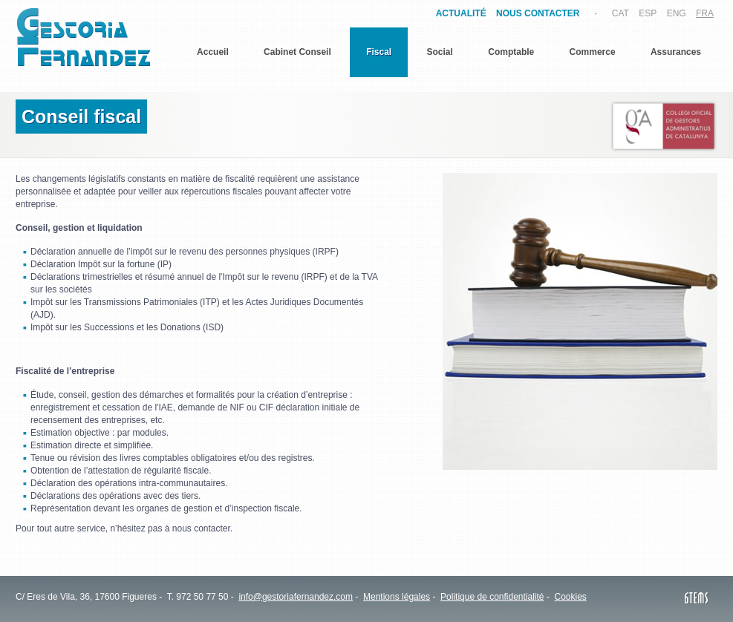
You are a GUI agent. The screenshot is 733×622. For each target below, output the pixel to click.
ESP (648, 13)
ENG (676, 13)
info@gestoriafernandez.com (295, 597)
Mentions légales (396, 597)
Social (440, 52)
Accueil (213, 52)
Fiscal (378, 52)
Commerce (593, 52)
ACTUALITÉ (461, 13)
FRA (705, 13)
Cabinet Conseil (297, 52)
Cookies (571, 597)
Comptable (511, 52)
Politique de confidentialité (492, 597)
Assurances (676, 52)
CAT (620, 13)
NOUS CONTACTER (537, 13)
